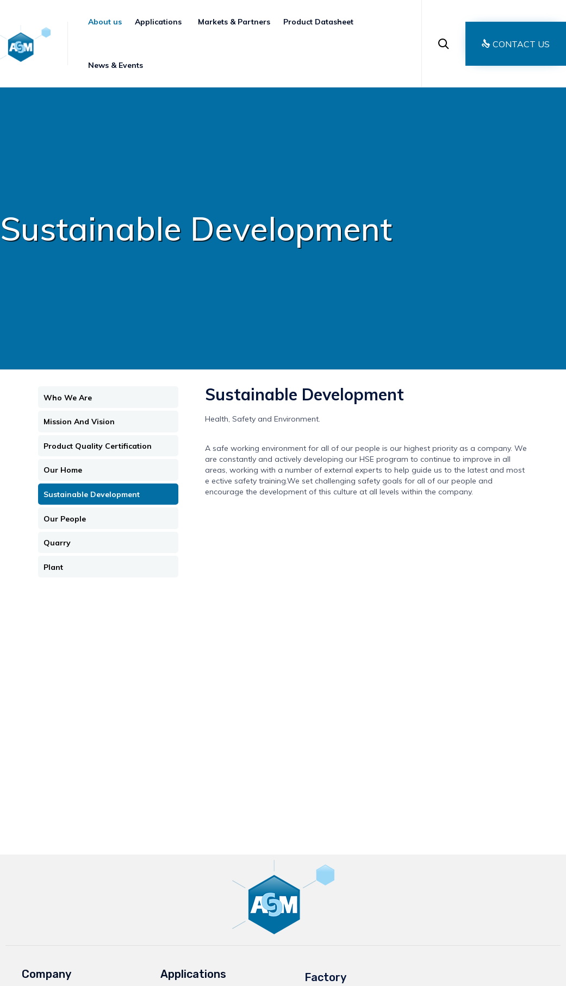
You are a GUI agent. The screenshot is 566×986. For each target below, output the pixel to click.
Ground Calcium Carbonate (73, 956)
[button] (515, 44)
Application (43, 897)
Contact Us (42, 970)
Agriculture (181, 941)
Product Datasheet (318, 22)
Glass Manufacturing (199, 956)
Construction (184, 927)
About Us (39, 883)
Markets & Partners (234, 22)
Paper (171, 897)
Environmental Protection (208, 970)
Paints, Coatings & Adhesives (215, 883)
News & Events (115, 65)
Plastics (174, 912)
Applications (158, 22)
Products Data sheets (62, 927)
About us (105, 22)
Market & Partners (56, 912)
